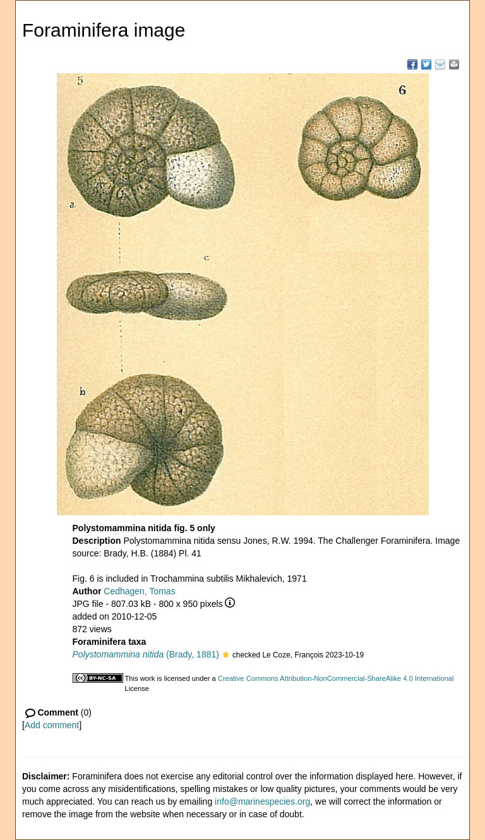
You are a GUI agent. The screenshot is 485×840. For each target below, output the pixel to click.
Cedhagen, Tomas (139, 591)
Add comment (52, 725)
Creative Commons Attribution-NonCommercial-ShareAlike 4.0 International (336, 678)
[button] (225, 655)
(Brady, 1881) (146, 654)
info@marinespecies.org (262, 801)
